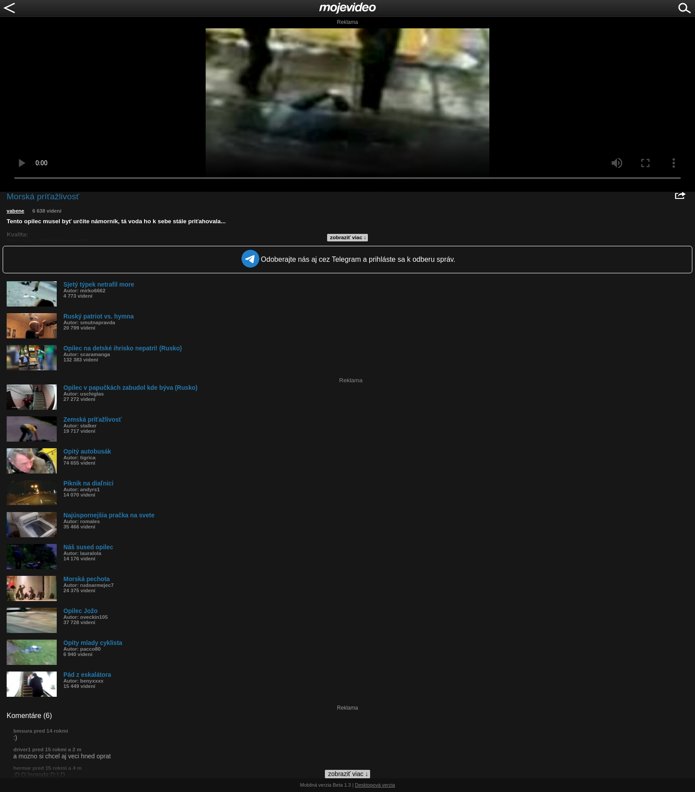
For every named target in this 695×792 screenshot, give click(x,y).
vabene (15, 211)
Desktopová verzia (375, 785)
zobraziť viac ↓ (348, 237)
